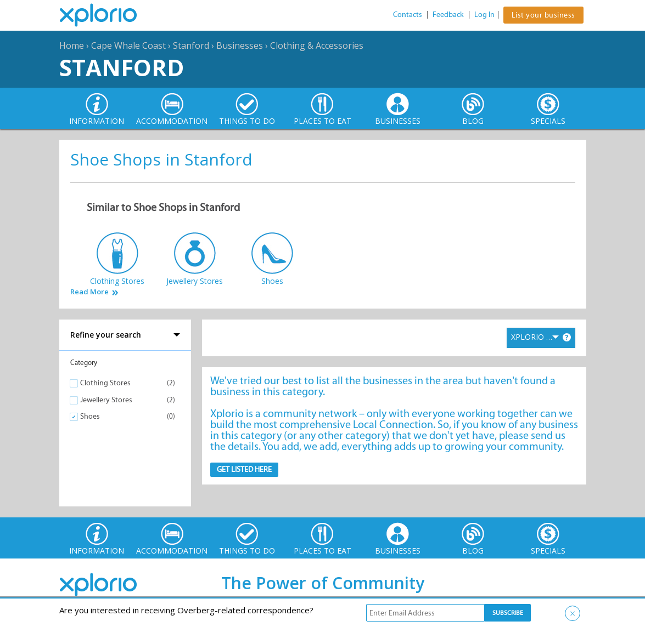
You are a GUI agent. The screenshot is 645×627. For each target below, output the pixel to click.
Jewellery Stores (106, 399)
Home (71, 45)
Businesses (239, 45)
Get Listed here (244, 469)
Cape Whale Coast (128, 45)
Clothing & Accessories (316, 45)
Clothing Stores (105, 382)
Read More (89, 292)
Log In (484, 14)
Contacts (407, 14)
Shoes (90, 416)
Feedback (448, 14)
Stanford (191, 45)
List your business (543, 15)
